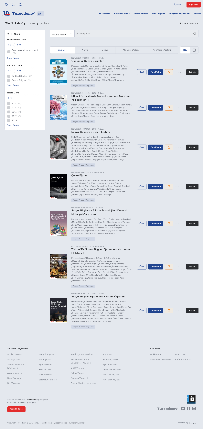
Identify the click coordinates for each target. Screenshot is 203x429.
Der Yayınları (13, 383)
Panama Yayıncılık (79, 378)
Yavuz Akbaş (77, 316)
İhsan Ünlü (112, 319)
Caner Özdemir (122, 272)
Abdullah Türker (79, 140)
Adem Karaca (104, 228)
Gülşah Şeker (119, 231)
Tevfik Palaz (122, 66)
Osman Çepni (106, 69)
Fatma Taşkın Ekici (98, 105)
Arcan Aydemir (100, 319)
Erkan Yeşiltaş (112, 151)
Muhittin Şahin (78, 111)
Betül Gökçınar (91, 264)
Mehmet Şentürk (78, 181)
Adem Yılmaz (120, 157)
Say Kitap (107, 354)
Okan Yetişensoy (79, 307)
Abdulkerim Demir (103, 267)
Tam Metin (156, 72)
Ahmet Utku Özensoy (96, 140)
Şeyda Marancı (113, 261)
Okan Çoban (103, 310)
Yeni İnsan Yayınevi (111, 380)
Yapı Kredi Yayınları (111, 370)
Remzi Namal (78, 148)
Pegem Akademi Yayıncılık (83, 86)
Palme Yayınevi (78, 373)
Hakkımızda (104, 14)
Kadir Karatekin (79, 151)
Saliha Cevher (89, 222)
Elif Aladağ (90, 258)
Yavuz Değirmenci (95, 307)
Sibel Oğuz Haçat (92, 143)
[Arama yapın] (124, 33)
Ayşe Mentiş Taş (124, 307)
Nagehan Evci (91, 219)
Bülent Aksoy (107, 80)
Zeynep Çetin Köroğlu (109, 113)
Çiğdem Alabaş (117, 146)
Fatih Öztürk (77, 225)
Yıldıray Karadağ (117, 264)
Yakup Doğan (115, 183)
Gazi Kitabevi (45, 375)
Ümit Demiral (112, 105)
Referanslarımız (122, 14)
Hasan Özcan (96, 192)
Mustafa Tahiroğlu (106, 157)
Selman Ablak (103, 137)
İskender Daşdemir (123, 219)
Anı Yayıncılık (13, 360)
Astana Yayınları (15, 373)
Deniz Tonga (118, 160)
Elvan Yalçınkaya (93, 321)
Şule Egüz (76, 272)
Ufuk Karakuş (91, 310)
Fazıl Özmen (77, 304)
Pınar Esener (120, 302)
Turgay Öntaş (126, 269)
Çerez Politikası (60, 423)
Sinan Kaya (77, 116)
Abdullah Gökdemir (122, 186)
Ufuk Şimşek (108, 192)
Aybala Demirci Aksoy (106, 77)
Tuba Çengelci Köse (106, 272)
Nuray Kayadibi (91, 148)
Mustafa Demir (92, 113)
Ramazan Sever (79, 313)
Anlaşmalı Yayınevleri (179, 14)
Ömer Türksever (79, 183)
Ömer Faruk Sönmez (96, 151)
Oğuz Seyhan (78, 160)
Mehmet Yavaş (77, 219)
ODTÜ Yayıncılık (78, 368)
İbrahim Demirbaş (120, 267)
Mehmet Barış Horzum (93, 116)
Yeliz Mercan (86, 66)
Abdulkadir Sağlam (92, 302)
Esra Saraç (108, 186)
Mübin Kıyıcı (109, 116)
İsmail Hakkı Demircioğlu (98, 269)
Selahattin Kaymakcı (81, 154)
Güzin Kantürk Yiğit (103, 75)
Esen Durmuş (115, 275)
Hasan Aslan (119, 278)
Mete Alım (75, 66)
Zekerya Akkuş (116, 316)
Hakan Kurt (103, 111)
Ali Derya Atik (115, 189)
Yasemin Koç (102, 183)
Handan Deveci (78, 275)
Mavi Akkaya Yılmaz (115, 140)
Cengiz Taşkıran (89, 146)
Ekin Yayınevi (45, 370)
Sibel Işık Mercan (79, 69)
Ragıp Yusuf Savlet (106, 219)
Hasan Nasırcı (77, 302)
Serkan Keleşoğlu (92, 160)
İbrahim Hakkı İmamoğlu (83, 75)
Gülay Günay (118, 75)
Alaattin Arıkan (99, 261)
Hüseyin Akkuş (89, 108)
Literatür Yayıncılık (48, 380)
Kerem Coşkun (90, 189)
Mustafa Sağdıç (120, 69)
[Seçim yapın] (62, 34)
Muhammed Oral (79, 72)
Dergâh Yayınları (47, 354)
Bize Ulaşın (180, 354)
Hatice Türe (90, 267)
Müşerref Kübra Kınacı (82, 261)
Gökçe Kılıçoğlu (105, 148)
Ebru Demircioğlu (79, 278)
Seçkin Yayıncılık (110, 360)
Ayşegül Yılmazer (122, 222)
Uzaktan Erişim (141, 14)
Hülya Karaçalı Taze (121, 143)
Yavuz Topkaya (104, 195)
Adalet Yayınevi (14, 354)
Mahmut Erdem (89, 137)
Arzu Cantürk (90, 225)
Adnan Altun (77, 157)
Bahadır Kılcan (89, 77)
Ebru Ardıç (76, 146)
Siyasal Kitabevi (110, 365)
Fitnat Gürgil (106, 143)
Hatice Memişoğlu (117, 310)
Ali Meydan (119, 80)
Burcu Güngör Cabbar (96, 181)
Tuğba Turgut (78, 267)
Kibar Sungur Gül (104, 108)
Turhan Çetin (110, 66)
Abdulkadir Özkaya (115, 181)
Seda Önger (76, 137)
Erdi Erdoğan (78, 143)
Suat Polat (116, 304)
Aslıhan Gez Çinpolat (105, 222)
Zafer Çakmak (103, 146)
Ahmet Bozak (78, 186)
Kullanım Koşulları (77, 423)
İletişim (197, 14)
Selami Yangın (125, 105)
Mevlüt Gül (92, 72)
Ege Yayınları (45, 365)
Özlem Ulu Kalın (79, 281)
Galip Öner (115, 269)
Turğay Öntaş (108, 302)
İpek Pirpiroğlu (119, 108)
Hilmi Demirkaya (105, 72)
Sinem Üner (77, 108)
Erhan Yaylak (116, 228)
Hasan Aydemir (78, 321)
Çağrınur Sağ (101, 258)
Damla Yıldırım (120, 225)
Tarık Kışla (113, 111)
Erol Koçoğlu (107, 321)
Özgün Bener (93, 69)
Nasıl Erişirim (158, 14)
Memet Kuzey (90, 304)
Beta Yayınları (14, 378)
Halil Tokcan (77, 189)
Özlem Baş (76, 319)
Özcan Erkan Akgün (80, 105)
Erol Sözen (91, 183)
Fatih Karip (125, 113)
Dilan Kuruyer (114, 258)
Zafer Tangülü (91, 195)
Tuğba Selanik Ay (89, 272)
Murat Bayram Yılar (80, 192)
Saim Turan (104, 264)
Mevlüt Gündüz (91, 316)
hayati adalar (106, 160)
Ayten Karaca (110, 307)
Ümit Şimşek (102, 189)
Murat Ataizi (91, 111)
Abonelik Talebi (16, 409)
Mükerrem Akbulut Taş (96, 313)
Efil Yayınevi (45, 360)
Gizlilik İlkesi (46, 423)
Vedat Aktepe (78, 310)
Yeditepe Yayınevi (110, 375)
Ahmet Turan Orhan (93, 186)
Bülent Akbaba (90, 157)
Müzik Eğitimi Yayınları (82, 354)
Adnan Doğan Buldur (81, 80)
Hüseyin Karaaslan (105, 225)
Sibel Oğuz (96, 80)
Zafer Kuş (114, 137)
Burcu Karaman (104, 304)
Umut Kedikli (98, 66)
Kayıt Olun (193, 5)
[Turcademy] (166, 409)
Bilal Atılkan (77, 77)
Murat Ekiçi (77, 222)
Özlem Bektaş (78, 264)
